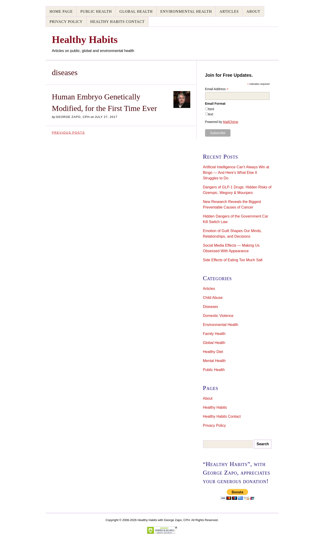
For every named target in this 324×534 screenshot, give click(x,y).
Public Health (96, 11)
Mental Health (214, 361)
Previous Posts (68, 132)
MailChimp (230, 122)
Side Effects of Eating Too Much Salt (233, 260)
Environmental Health (186, 11)
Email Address (217, 89)
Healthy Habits (215, 407)
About (253, 11)
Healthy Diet (213, 352)
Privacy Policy (66, 22)
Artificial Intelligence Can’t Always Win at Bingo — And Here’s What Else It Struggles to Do (236, 172)
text (210, 114)
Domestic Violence (218, 316)
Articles (229, 11)
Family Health (214, 334)
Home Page (61, 11)
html (211, 109)
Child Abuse (213, 298)
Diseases (210, 307)
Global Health (136, 11)
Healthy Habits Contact (117, 22)
